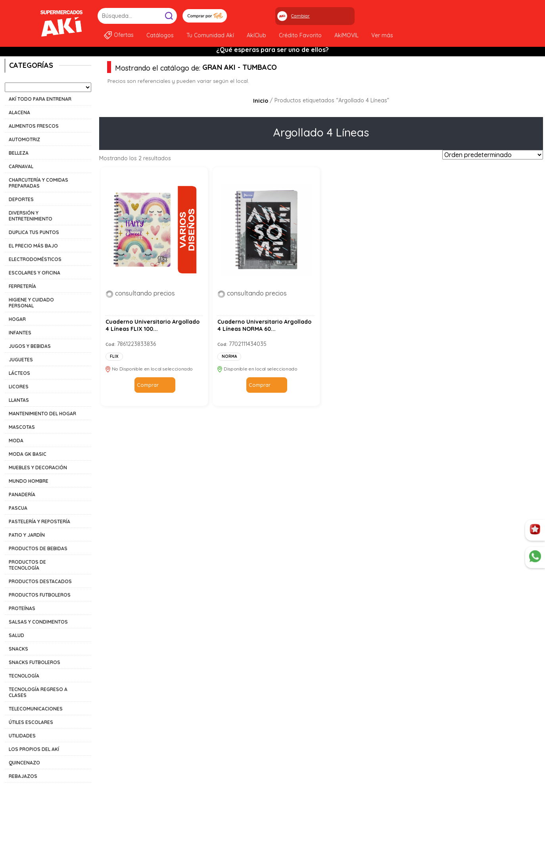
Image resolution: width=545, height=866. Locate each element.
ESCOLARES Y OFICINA (34, 273)
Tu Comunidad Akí (210, 35)
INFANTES (20, 333)
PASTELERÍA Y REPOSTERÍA (39, 521)
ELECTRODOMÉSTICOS (35, 259)
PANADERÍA (22, 494)
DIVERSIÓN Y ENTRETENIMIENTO (30, 216)
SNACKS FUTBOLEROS (34, 662)
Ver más (382, 35)
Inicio (260, 100)
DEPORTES (21, 199)
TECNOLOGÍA (24, 676)
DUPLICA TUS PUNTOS (34, 232)
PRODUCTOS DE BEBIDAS (38, 548)
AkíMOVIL (346, 35)
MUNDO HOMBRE (28, 481)
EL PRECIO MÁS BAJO (33, 246)
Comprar (148, 385)
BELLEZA (19, 153)
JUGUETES (21, 360)
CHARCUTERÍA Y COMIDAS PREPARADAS (38, 183)
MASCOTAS (22, 427)
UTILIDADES (22, 736)
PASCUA (18, 508)
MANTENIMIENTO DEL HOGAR (42, 414)
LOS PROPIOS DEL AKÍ (34, 749)
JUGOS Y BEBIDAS (30, 346)
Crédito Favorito (300, 35)
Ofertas (124, 34)
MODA (16, 441)
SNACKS (18, 649)
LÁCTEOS (19, 373)
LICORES (19, 387)
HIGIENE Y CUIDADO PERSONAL (31, 303)
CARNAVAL (21, 166)
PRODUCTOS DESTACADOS (40, 581)
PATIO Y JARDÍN (27, 535)
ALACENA (19, 112)
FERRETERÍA (22, 286)
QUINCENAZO (24, 763)
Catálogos (160, 35)
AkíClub (256, 35)
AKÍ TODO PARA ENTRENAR (40, 99)
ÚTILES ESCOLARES (31, 722)
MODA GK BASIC (27, 454)
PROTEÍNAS (22, 608)
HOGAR (17, 319)
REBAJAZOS (23, 776)
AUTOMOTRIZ (24, 139)
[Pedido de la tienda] (492, 154)
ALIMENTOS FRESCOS (34, 126)
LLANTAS (19, 400)
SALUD (16, 635)
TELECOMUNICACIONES (36, 709)
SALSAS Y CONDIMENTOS (38, 622)
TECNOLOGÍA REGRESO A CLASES (38, 692)
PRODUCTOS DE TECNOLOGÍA (27, 565)
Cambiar (300, 16)
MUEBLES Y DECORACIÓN (38, 467)
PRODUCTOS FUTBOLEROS (40, 595)
